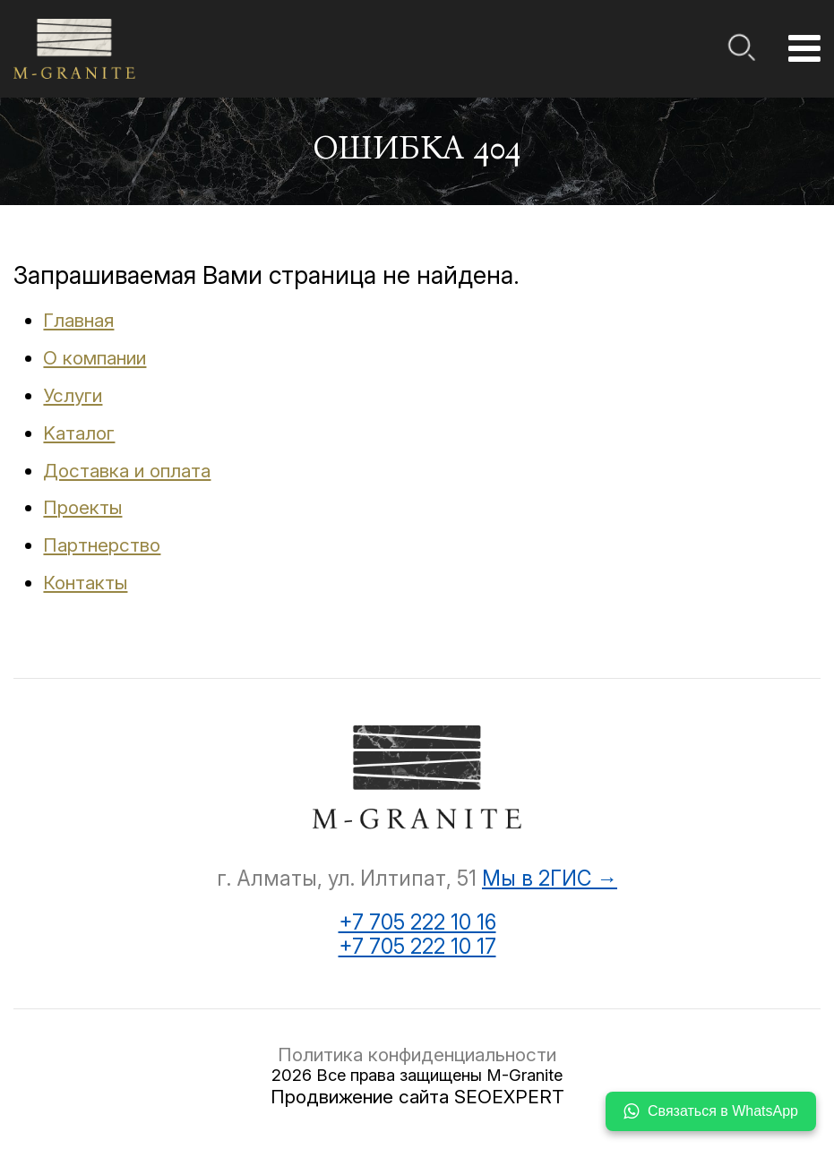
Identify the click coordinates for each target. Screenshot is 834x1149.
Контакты (85, 582)
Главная (78, 320)
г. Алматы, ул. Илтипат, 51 (347, 878)
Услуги (72, 395)
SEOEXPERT (509, 1096)
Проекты (82, 507)
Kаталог (79, 433)
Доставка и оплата (127, 470)
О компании (94, 358)
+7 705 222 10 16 (417, 923)
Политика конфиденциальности (417, 1054)
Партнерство (101, 545)
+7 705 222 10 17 (417, 947)
